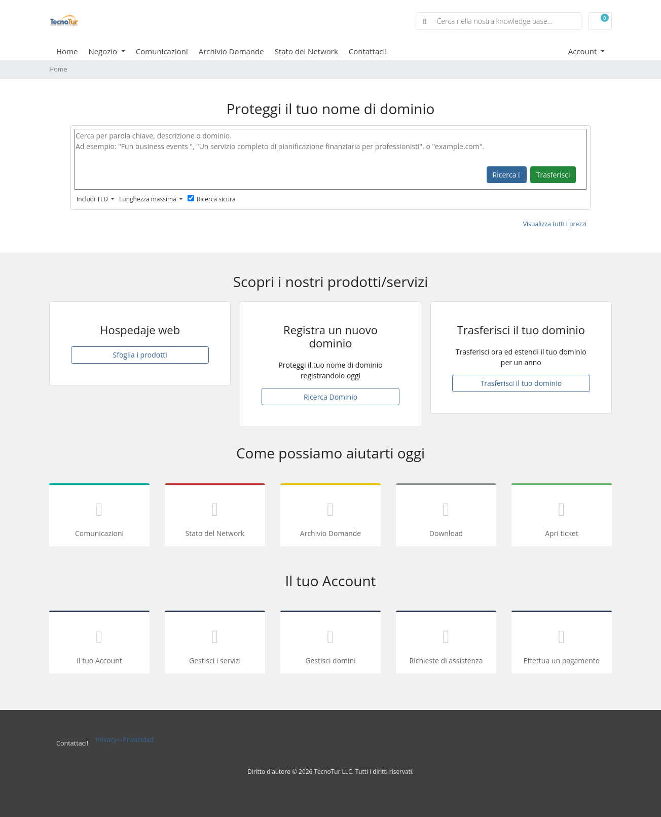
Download (446, 516)
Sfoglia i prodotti (140, 355)
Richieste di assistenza (446, 643)
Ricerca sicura (212, 199)
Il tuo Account (99, 643)
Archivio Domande (231, 51)
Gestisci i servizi (215, 643)
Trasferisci (553, 175)
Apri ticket (561, 516)
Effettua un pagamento (561, 643)
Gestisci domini (330, 643)
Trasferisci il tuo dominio (521, 383)
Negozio (103, 51)
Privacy (106, 739)
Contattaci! (368, 51)
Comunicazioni (162, 51)
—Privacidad (135, 739)
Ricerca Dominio (330, 397)
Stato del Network (306, 51)
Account (583, 51)
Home (67, 51)
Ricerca (507, 175)
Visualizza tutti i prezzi (554, 224)
